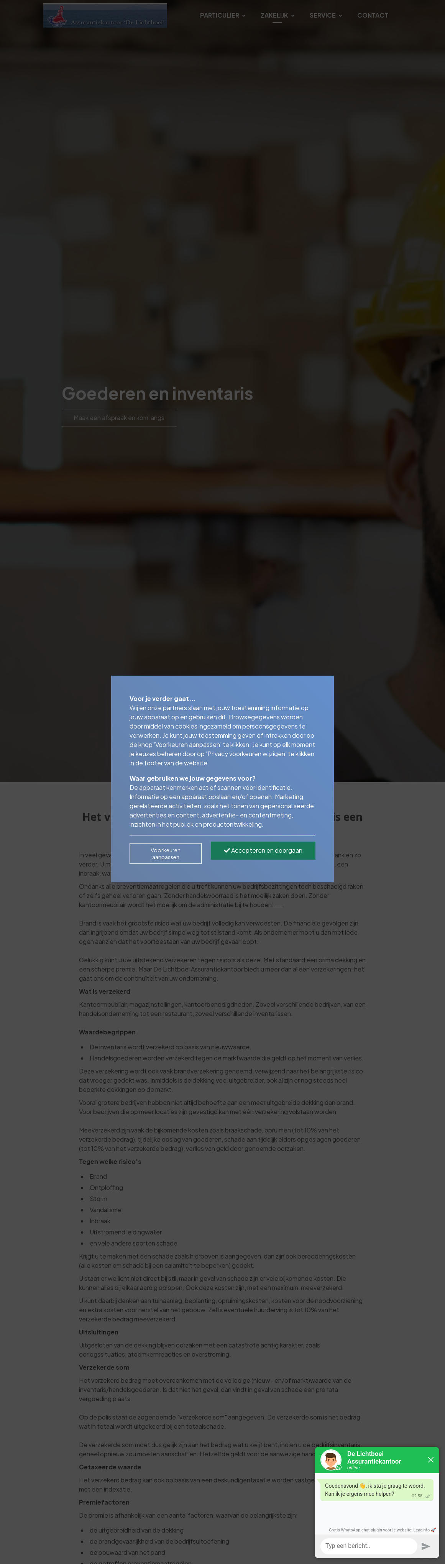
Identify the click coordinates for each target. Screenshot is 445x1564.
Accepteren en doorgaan (263, 850)
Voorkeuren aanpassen (166, 853)
